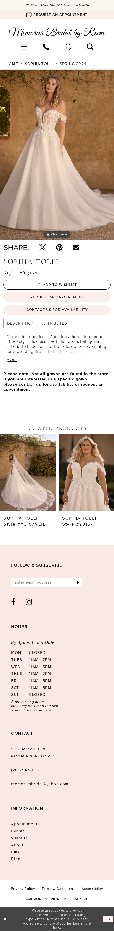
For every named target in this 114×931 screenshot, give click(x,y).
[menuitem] (24, 46)
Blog (16, 859)
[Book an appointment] (57, 14)
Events (18, 831)
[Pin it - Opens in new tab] (59, 247)
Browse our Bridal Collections (57, 4)
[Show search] (90, 46)
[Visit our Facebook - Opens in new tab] (13, 602)
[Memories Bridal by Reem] (57, 33)
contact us (30, 384)
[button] (24, 46)
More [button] (12, 360)
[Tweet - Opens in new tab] (43, 247)
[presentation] (28, 473)
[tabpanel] (57, 155)
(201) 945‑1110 (25, 770)
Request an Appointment (57, 297)
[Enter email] (46, 582)
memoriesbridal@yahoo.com (40, 784)
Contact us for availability (57, 309)
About (17, 845)
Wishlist (19, 838)
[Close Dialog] (5, 919)
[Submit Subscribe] (77, 582)
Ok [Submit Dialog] (108, 918)
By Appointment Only (32, 642)
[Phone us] (46, 46)
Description (20, 323)
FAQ (15, 852)
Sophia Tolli (39, 64)
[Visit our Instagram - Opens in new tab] (29, 602)
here (56, 927)
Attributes (54, 323)
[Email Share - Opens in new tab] (76, 247)
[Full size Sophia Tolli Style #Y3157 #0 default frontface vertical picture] (57, 155)
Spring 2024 (73, 64)
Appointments (25, 824)
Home (12, 64)
